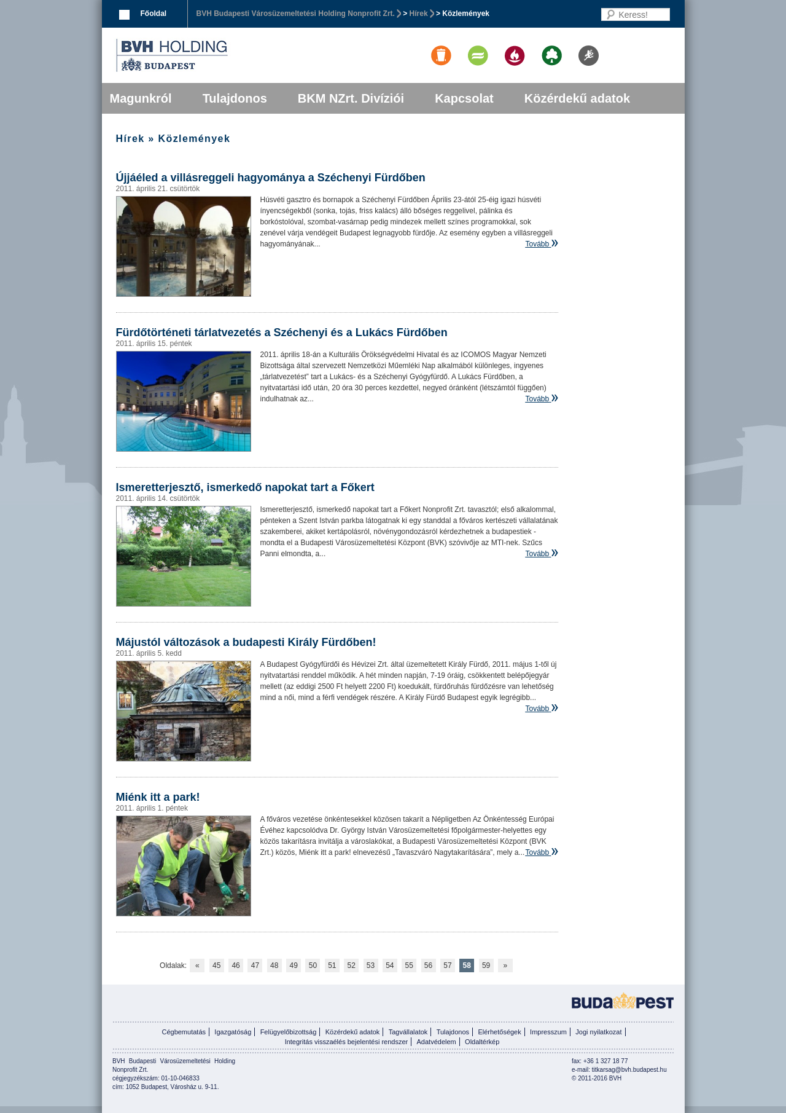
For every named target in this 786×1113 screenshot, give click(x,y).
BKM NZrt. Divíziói (351, 98)
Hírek (419, 13)
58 (467, 965)
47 (255, 965)
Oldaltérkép (482, 1042)
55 (409, 965)
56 (428, 965)
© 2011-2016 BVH (596, 1078)
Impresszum (548, 1032)
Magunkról (141, 98)
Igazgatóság (232, 1032)
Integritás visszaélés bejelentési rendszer (346, 1042)
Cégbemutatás (183, 1032)
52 (351, 965)
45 (216, 965)
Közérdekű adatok (577, 98)
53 (371, 965)
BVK (213, 55)
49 (293, 965)
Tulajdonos (235, 98)
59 (486, 965)
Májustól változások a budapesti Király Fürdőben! (246, 642)
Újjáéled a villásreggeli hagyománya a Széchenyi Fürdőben (271, 177)
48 (274, 965)
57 (447, 965)
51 (332, 965)
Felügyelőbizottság (288, 1032)
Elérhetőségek (499, 1032)
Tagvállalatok (408, 1032)
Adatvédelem (436, 1042)
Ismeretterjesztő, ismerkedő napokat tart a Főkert (245, 487)
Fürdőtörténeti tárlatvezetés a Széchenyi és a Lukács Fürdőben (282, 332)
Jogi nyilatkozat (598, 1032)
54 (390, 965)
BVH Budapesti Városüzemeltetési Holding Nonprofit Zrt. (295, 13)
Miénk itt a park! (158, 797)
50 (313, 965)
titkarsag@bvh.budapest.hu (629, 1069)
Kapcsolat (464, 98)
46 (235, 965)
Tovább (537, 244)
